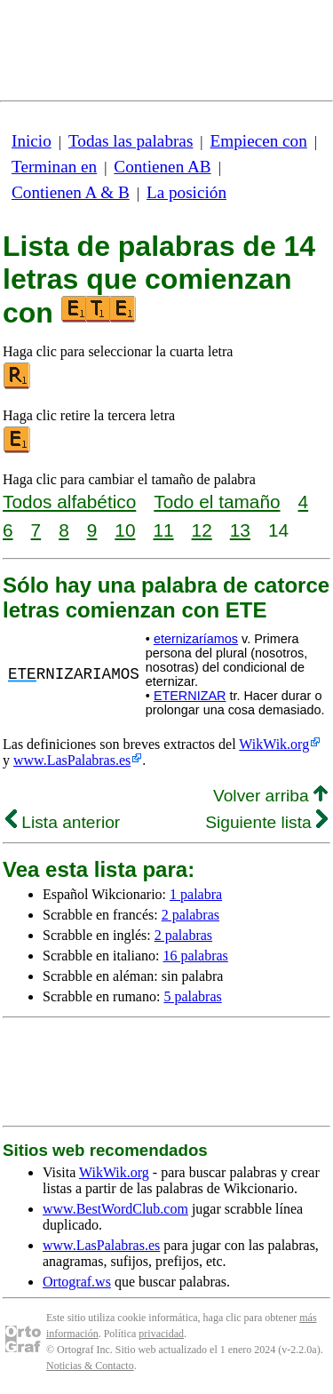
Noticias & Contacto (90, 1365)
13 (240, 530)
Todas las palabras (130, 140)
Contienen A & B (71, 192)
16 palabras (195, 955)
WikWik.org (274, 744)
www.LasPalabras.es (72, 760)
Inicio (32, 140)
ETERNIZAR (190, 696)
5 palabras (192, 996)
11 (163, 530)
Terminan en (54, 166)
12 (202, 530)
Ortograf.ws (77, 1281)
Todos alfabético (69, 501)
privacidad (161, 1333)
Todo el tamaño (217, 501)
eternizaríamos (196, 639)
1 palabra (196, 894)
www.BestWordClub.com (115, 1208)
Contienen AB (162, 166)
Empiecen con (258, 140)
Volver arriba (270, 795)
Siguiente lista (266, 822)
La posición (186, 192)
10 (125, 530)
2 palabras (190, 914)
